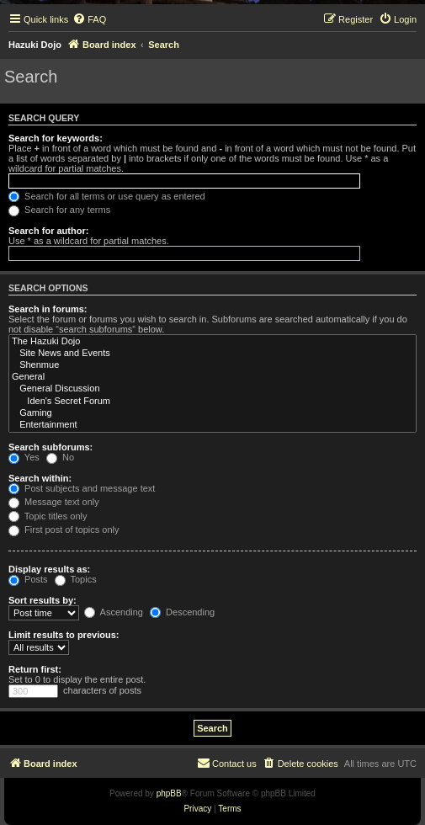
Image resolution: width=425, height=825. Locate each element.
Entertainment (212, 425)
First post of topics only (64, 529)
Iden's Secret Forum (212, 401)
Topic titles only (47, 516)
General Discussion (212, 389)
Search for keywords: (55, 138)
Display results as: (49, 569)
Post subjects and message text (81, 488)
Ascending (113, 612)
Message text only (53, 502)
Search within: (40, 478)
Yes (24, 457)
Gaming (212, 413)
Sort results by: (42, 600)
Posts (28, 579)
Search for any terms (59, 210)
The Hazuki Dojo (212, 342)
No (60, 457)
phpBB (169, 793)
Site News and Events (212, 353)
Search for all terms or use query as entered (106, 196)
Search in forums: (48, 309)
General (212, 377)
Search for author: (48, 231)
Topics (76, 579)
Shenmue (212, 365)
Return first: (34, 669)
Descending (182, 612)
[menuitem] (89, 19)
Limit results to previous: (63, 635)
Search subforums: (50, 447)
